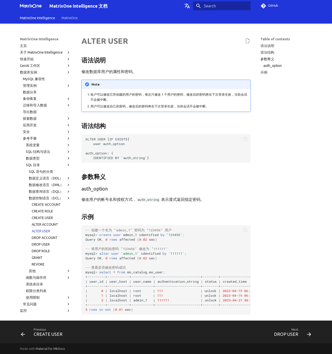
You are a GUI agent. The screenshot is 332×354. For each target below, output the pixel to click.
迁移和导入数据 (47, 61)
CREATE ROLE (42, 167)
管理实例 (47, 41)
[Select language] (187, 6)
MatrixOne (69, 18)
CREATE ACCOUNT (46, 160)
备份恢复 (47, 54)
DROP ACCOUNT (45, 193)
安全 (47, 87)
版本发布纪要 (45, 292)
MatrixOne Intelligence (37, 18)
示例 (263, 72)
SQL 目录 (48, 120)
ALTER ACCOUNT (45, 180)
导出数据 (30, 67)
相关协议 (45, 299)
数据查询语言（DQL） (50, 147)
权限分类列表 (36, 246)
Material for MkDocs (50, 348)
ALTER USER (41, 187)
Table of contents (275, 39)
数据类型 (48, 114)
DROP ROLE (41, 206)
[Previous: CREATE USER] (43, 333)
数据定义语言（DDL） (50, 134)
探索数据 (47, 74)
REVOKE (38, 220)
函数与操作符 (48, 233)
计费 (45, 286)
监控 (45, 266)
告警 (23, 273)
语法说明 (267, 46)
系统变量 (48, 100)
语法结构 (267, 52)
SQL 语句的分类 (41, 127)
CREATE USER (42, 173)
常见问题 (47, 259)
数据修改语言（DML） (50, 140)
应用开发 (47, 80)
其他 (50, 226)
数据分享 (30, 48)
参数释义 (267, 59)
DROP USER (41, 200)
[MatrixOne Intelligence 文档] (31, 6)
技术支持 (27, 306)
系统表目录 (34, 240)
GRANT (37, 213)
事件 (23, 279)
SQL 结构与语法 (48, 107)
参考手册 (47, 94)
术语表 (25, 312)
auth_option (272, 66)
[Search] (222, 5)
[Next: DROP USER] (291, 333)
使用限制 (48, 253)
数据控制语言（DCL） (50, 153)
